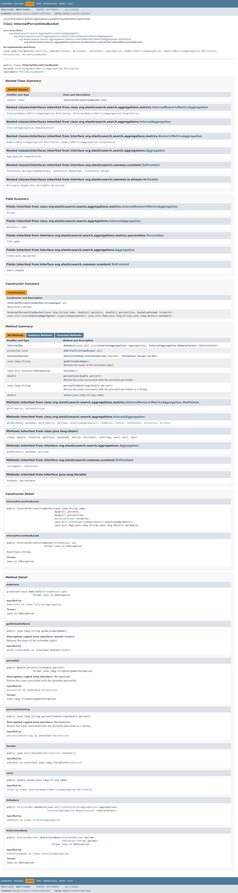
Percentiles (11, 54)
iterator (69, 370)
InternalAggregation (155, 121)
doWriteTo (70, 350)
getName (31, 422)
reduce (119, 422)
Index (62, 4)
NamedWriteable (60, 51)
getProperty (15, 408)
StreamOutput (86, 350)
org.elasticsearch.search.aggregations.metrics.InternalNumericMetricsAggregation (63, 36)
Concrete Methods (69, 335)
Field (25, 14)
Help (70, 4)
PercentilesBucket (34, 54)
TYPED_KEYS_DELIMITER (21, 256)
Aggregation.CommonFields (24, 156)
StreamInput (53, 303)
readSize (106, 422)
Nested (16, 14)
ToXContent (96, 51)
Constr (35, 14)
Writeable (79, 51)
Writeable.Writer (48, 185)
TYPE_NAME (13, 241)
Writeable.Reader (18, 185)
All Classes (72, 9)
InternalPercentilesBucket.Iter (85, 100)
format (11, 212)
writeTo (165, 422)
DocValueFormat (147, 312)
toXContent (134, 422)
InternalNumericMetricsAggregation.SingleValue (105, 113)
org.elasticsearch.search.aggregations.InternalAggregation (44, 33)
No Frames (53, 9)
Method (45, 14)
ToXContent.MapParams (67, 171)
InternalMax (15, 345)
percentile (70, 376)
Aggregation (114, 51)
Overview (6, 4)
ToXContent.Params (97, 171)
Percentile (38, 51)
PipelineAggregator (42, 315)
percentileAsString (76, 385)
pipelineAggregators (84, 422)
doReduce (69, 345)
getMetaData (15, 422)
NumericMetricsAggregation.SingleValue (88, 142)
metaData (12, 227)
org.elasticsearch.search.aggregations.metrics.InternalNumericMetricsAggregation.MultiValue (75, 39)
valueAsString (35, 408)
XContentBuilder (18, 356)
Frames (40, 9)
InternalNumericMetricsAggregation (180, 107)
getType (62, 422)
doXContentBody (73, 356)
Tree (38, 4)
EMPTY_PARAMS (15, 270)
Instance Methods (40, 335)
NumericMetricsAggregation (143, 51)
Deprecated (50, 4)
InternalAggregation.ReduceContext (30, 127)
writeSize (150, 422)
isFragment (14, 466)
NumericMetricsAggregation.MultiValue (190, 51)
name (24, 227)
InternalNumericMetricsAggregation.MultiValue (47, 68)
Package (19, 4)
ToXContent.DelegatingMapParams (28, 171)
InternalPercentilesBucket (25, 303)
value (67, 395)
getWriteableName (75, 361)
